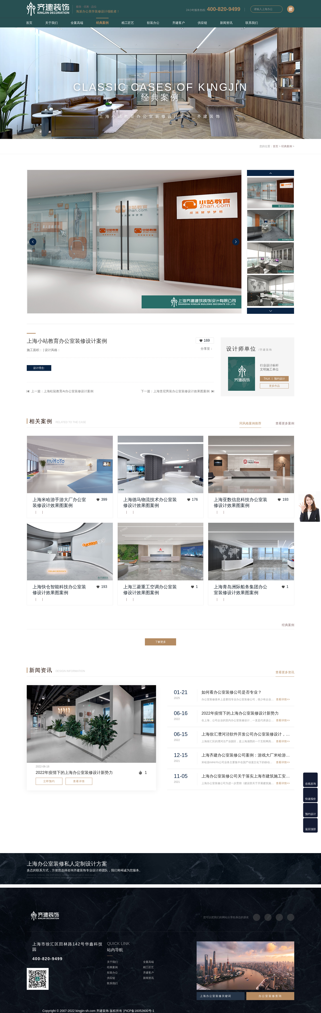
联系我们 (251, 23)
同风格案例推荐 (250, 423)
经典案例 (102, 23)
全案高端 (77, 23)
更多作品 (274, 385)
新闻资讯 (226, 23)
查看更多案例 (285, 423)
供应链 (202, 23)
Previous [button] (32, 241)
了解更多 (160, 641)
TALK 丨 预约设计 (274, 378)
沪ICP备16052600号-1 (138, 1011)
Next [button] (235, 241)
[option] (134, 242)
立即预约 (49, 781)
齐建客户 (178, 23)
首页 (29, 23)
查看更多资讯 (285, 672)
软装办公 (153, 23)
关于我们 (51, 23)
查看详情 (79, 781)
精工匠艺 (127, 23)
